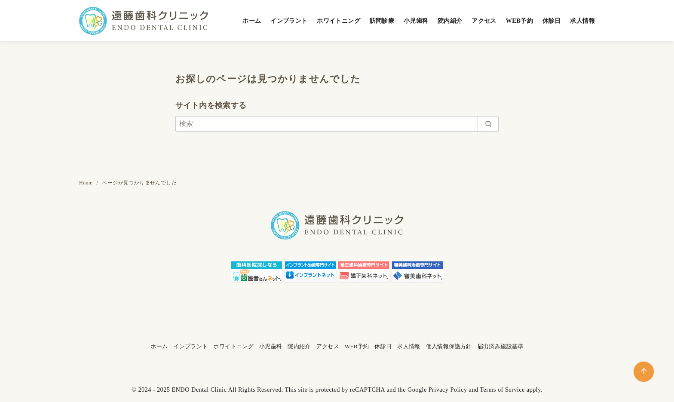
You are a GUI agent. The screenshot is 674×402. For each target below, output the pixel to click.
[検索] (337, 124)
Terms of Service (502, 389)
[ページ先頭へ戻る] (644, 372)
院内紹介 (450, 20)
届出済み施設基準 (501, 347)
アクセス (484, 20)
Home (86, 183)
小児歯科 (416, 20)
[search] (488, 124)
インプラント (288, 20)
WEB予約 (519, 20)
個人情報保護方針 (449, 347)
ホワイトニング (338, 20)
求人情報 (582, 20)
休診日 (551, 20)
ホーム (251, 20)
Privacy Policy (448, 389)
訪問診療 (382, 20)
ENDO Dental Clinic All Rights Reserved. (227, 389)
